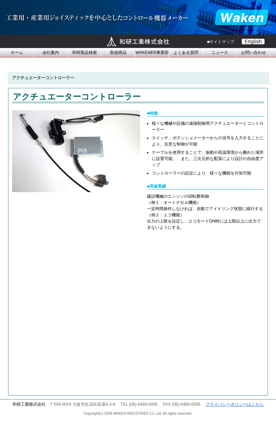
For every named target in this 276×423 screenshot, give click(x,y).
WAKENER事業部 (151, 52)
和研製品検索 (84, 52)
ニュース (219, 52)
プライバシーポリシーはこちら (235, 404)
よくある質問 (186, 52)
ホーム (17, 52)
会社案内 (50, 52)
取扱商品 (118, 52)
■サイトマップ (220, 41)
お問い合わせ (253, 52)
